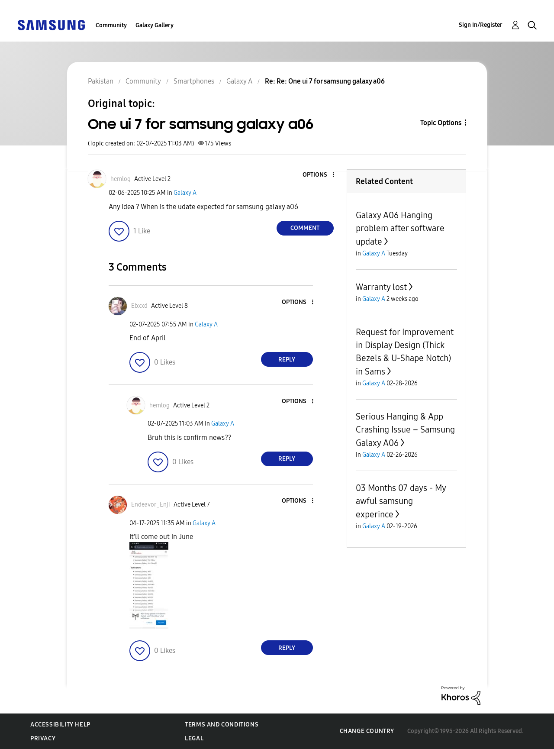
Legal (194, 738)
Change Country (367, 731)
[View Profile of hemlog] (120, 179)
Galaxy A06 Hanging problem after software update (400, 228)
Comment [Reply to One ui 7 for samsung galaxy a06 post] (304, 228)
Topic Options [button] (440, 123)
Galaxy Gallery (154, 25)
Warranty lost (381, 287)
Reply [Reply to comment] (286, 359)
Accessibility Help (60, 724)
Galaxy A (185, 193)
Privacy (42, 738)
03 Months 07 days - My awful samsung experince (401, 501)
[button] (318, 175)
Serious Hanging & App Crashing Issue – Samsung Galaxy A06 (405, 429)
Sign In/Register (480, 25)
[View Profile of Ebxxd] (139, 306)
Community (111, 25)
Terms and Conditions (221, 724)
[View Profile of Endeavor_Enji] (150, 504)
